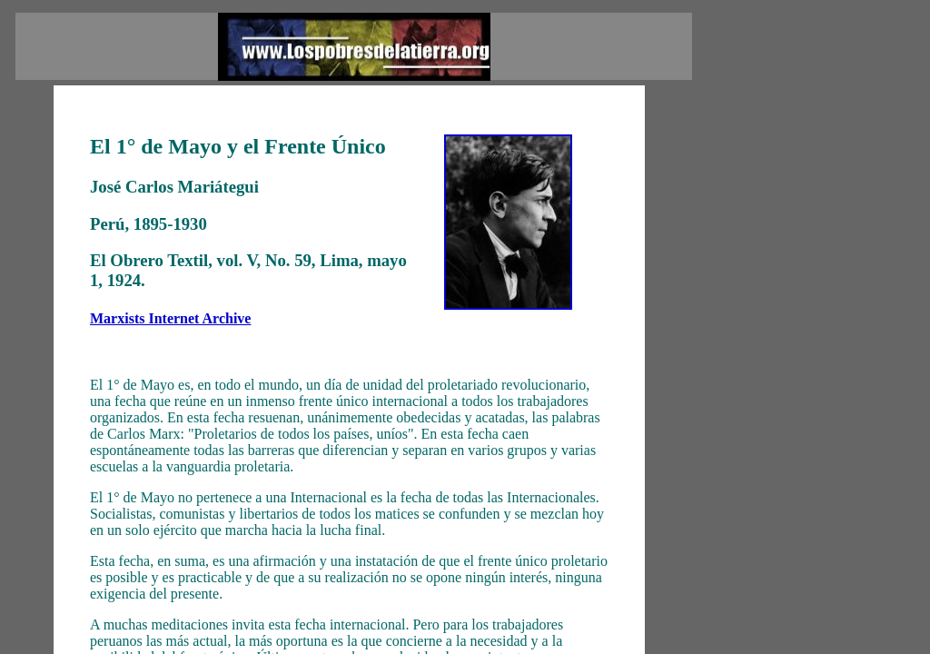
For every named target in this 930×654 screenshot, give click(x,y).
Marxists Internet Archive (170, 318)
